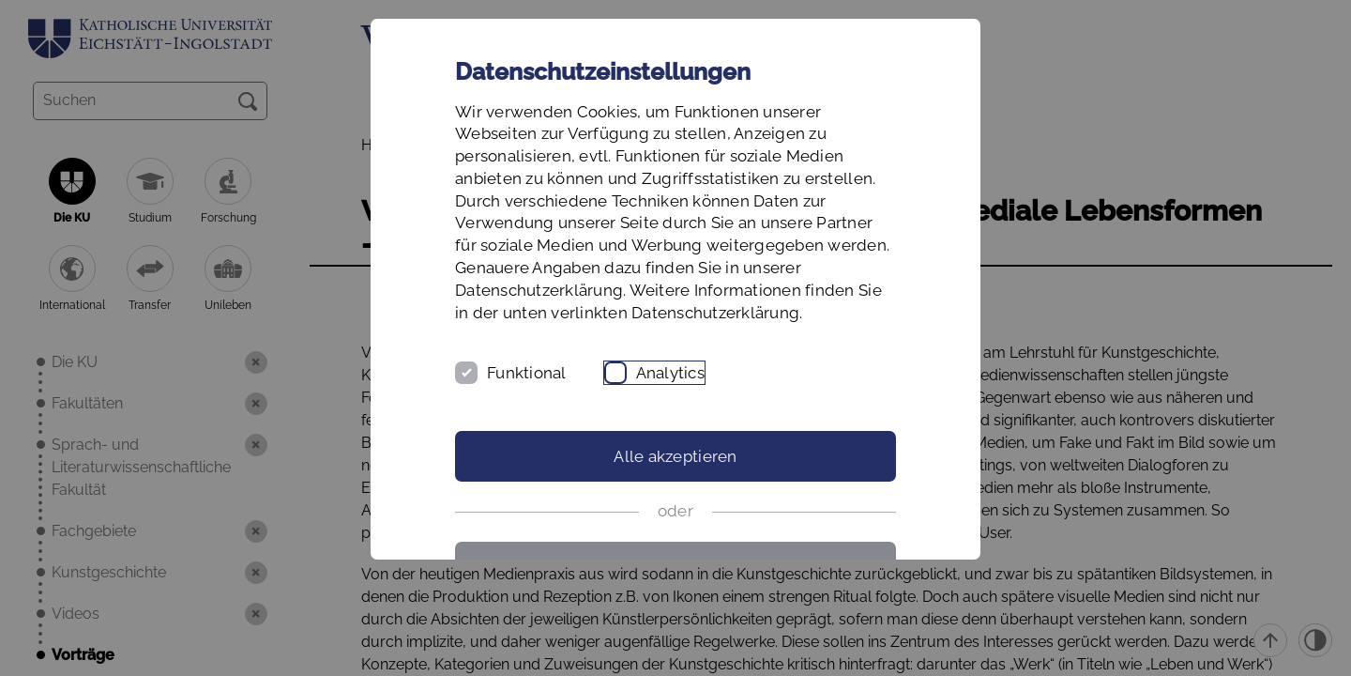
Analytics (670, 372)
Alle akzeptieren (675, 456)
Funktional (527, 372)
